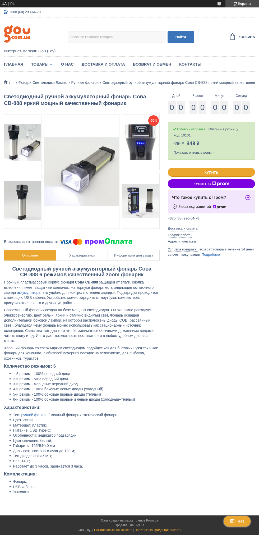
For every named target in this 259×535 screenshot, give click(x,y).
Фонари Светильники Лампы (42, 82)
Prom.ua (152, 520)
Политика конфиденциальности (158, 530)
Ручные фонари (85, 82)
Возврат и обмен (152, 64)
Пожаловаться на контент (113, 530)
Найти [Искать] (180, 37)
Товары (40, 64)
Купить (211, 173)
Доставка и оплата (103, 64)
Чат (237, 521)
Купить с (211, 183)
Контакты (190, 64)
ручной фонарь (34, 415)
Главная (13, 64)
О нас (67, 64)
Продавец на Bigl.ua (129, 525)
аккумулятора (28, 292)
